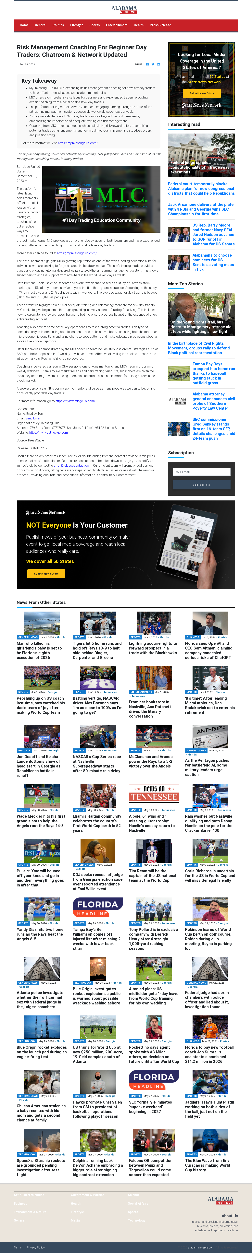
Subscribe (201, 484)
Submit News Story (202, 93)
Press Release (160, 25)
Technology (136, 1220)
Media (75, 1220)
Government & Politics (87, 1195)
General (40, 25)
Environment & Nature (30, 1212)
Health (139, 25)
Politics (58, 25)
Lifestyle (76, 25)
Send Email (33, 418)
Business (20, 1203)
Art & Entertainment (29, 1195)
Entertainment (117, 25)
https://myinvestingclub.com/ (78, 143)
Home (26, 24)
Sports (95, 25)
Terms (18, 1247)
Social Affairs (138, 1203)
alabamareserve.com (201, 1247)
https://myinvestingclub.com (48, 432)
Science (134, 1195)
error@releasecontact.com (73, 465)
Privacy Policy (36, 1247)
